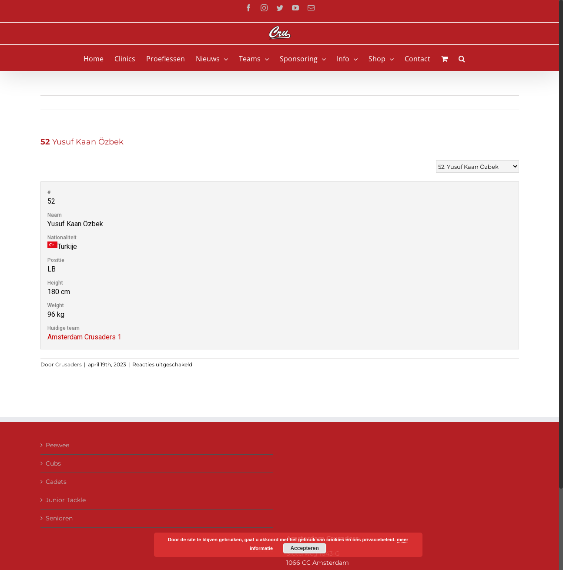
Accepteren (304, 548)
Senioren (59, 518)
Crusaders (68, 364)
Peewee (57, 445)
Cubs (53, 463)
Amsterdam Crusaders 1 (84, 337)
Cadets (56, 482)
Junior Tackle (66, 500)
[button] (462, 58)
